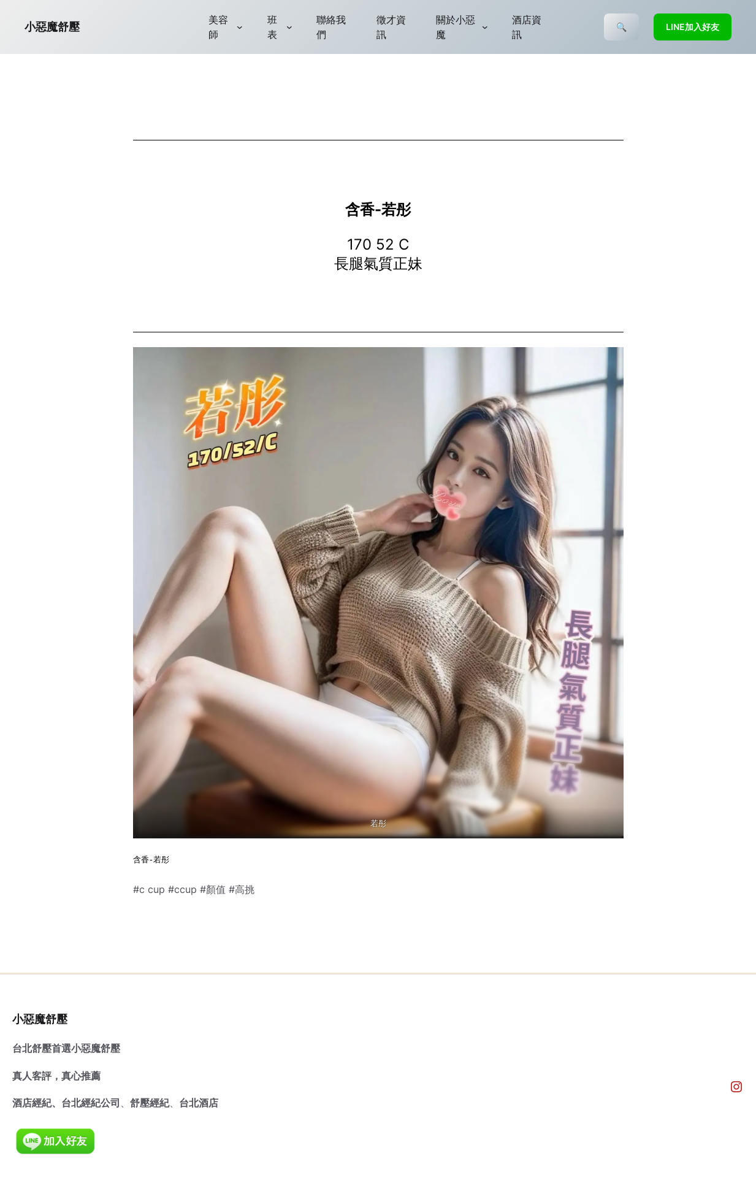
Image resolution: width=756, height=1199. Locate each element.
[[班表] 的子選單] (289, 27)
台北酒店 (198, 1103)
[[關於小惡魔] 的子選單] (485, 27)
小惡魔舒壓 (52, 26)
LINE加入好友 (692, 26)
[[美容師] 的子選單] (240, 27)
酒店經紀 (32, 1103)
